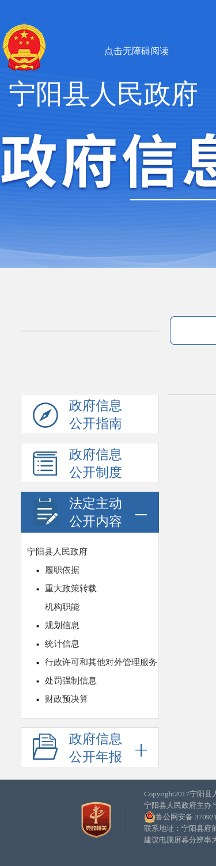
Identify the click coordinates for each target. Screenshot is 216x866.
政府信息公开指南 (77, 416)
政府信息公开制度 (77, 465)
